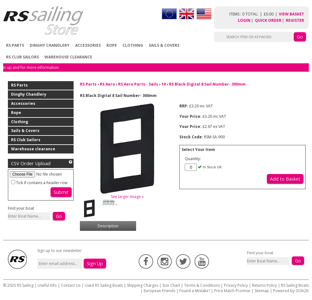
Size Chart (171, 285)
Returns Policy (264, 285)
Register (295, 20)
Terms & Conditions (202, 285)
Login (244, 20)
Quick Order (268, 20)
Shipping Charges (142, 285)
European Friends (159, 290)
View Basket (291, 14)
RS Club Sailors (22, 57)
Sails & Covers (164, 45)
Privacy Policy (236, 285)
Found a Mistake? (194, 290)
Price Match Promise (232, 290)
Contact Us (71, 285)
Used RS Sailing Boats (104, 285)
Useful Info (47, 285)
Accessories (88, 45)
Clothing (133, 45)
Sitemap (262, 290)
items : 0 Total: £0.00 (254, 14)
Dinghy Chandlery (49, 45)
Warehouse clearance (68, 57)
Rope (111, 45)
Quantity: (193, 158)
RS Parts (15, 45)
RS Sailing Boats (295, 285)
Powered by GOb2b (291, 290)
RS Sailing (25, 285)
